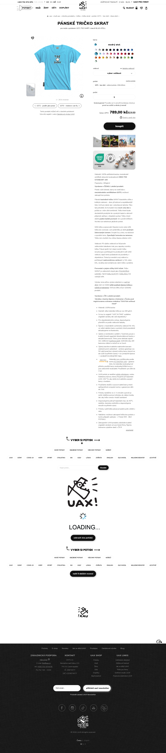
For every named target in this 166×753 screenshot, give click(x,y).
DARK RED (104, 58)
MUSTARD (125, 58)
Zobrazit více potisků (83, 539)
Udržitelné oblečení (122, 661)
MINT (121, 62)
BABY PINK (116, 54)
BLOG (128, 2)
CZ (47, 2)
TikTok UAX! (83, 709)
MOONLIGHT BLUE (129, 50)
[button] (132, 143)
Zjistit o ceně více (127, 119)
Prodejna (93, 650)
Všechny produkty (68, 16)
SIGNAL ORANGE (116, 58)
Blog (122, 650)
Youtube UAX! (93, 709)
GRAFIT (108, 50)
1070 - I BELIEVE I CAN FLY (69, 106)
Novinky (65, 650)
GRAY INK (125, 50)
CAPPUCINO (96, 62)
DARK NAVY (121, 50)
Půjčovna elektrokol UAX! (122, 677)
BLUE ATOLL (114, 16)
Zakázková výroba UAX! (66, 114)
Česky (79, 742)
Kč (54, 2)
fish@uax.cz (46, 665)
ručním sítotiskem (122, 376)
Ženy (46, 8)
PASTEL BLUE (108, 54)
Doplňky (64, 8)
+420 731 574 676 (25, 2)
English (86, 742)
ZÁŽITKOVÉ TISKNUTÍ (108, 2)
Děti (54, 8)
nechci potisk (130, 82)
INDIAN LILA (129, 54)
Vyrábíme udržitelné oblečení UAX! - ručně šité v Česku (48, 16)
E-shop (55, 650)
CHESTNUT (100, 62)
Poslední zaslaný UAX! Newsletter (83, 696)
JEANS (116, 50)
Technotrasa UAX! (104, 709)
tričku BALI (124, 275)
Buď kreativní (96, 677)
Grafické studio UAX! (122, 674)
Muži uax (57, 16)
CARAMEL (129, 58)
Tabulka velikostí (128, 70)
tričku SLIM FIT (112, 275)
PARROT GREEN (112, 62)
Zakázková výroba (109, 650)
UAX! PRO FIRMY (141, 2)
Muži (38, 8)
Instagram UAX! (72, 709)
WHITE (96, 50)
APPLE (108, 62)
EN (51, 2)
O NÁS (121, 2)
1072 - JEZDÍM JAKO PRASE (45, 106)
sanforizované (115, 342)
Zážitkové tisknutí (122, 665)
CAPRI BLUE (100, 54)
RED (96, 58)
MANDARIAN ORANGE (112, 58)
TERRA (108, 58)
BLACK (112, 50)
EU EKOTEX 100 (120, 363)
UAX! (79, 734)
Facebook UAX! (61, 709)
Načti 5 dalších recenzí (83, 575)
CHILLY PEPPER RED (100, 58)
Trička (78, 16)
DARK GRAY (104, 50)
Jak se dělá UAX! (79, 650)
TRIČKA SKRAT (86, 16)
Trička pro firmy (122, 671)
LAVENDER (112, 54)
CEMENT (100, 50)
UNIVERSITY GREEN (116, 62)
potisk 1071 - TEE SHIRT (100, 16)
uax (50, 16)
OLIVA (104, 62)
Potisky (27, 7)
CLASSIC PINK (125, 54)
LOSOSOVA (121, 54)
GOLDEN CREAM (121, 58)
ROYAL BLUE (96, 54)
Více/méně (129, 432)
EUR (59, 2)
